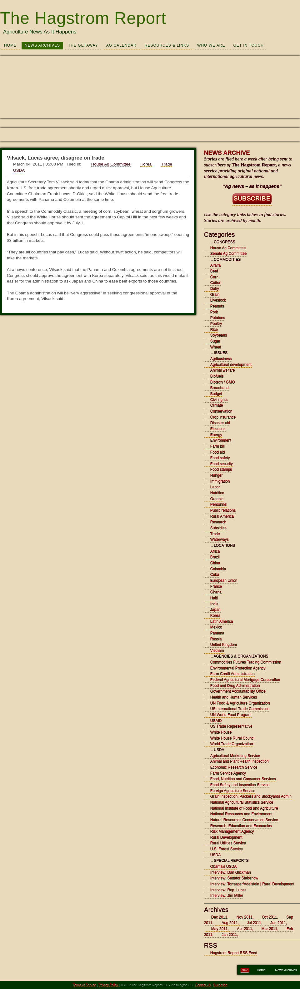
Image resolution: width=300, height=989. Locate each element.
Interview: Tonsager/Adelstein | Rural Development (252, 884)
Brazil (215, 557)
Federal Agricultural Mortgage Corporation (245, 679)
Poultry (216, 323)
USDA (19, 170)
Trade (166, 164)
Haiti (214, 598)
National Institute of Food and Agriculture (244, 808)
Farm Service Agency (228, 773)
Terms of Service (84, 984)
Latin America (221, 621)
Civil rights (219, 399)
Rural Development (226, 837)
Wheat (215, 347)
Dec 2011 (219, 917)
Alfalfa (215, 265)
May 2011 (219, 928)
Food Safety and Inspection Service (239, 785)
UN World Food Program (231, 714)
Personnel (218, 504)
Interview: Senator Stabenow (234, 878)
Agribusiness (221, 358)
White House (221, 732)
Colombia (218, 569)
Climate (216, 405)
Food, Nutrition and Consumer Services (243, 779)
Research (218, 522)
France (216, 586)
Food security (221, 463)
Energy (216, 434)
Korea (146, 164)
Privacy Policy (109, 984)
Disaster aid (220, 423)
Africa (215, 551)
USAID (216, 720)
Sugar (215, 341)
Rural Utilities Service (228, 843)
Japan (215, 609)
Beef (214, 271)
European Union (224, 580)
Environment (220, 440)
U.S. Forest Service (226, 849)
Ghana (216, 592)
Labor (215, 487)
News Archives (42, 45)
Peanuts (217, 306)
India (214, 604)
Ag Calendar (121, 45)
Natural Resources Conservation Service (244, 820)
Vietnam (217, 650)
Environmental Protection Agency (238, 668)
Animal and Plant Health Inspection (239, 761)
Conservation (221, 411)
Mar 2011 (270, 928)
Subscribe (220, 984)
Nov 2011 (244, 917)
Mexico (216, 627)
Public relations (223, 510)
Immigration (220, 481)
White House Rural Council (232, 738)
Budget (216, 393)
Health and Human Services (233, 697)
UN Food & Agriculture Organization (240, 703)
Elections (218, 428)
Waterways (219, 539)
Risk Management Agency (232, 831)
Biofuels (217, 376)
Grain (214, 294)
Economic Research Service (234, 767)
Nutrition (217, 493)
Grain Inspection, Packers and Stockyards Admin (251, 796)
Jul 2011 (254, 922)
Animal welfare (222, 370)
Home (10, 45)
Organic (216, 499)
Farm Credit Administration (232, 673)
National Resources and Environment (241, 814)
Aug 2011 (230, 922)
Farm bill (217, 446)
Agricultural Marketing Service (235, 755)
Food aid (217, 452)
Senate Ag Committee (228, 253)
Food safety (220, 458)
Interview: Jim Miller (226, 895)
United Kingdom (223, 644)
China (215, 563)
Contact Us (203, 984)
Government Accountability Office (238, 691)
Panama (217, 633)
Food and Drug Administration (235, 685)
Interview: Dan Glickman (230, 872)
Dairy (214, 288)
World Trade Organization (231, 744)
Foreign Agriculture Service (232, 790)
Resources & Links (167, 45)
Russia (216, 639)
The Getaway (83, 45)
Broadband (219, 387)
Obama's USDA (223, 866)
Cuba (214, 574)
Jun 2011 (278, 922)
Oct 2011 (269, 917)
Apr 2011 (244, 928)
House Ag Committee (111, 164)
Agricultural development (231, 364)
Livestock (218, 300)
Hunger (216, 475)
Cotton (215, 282)
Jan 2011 (229, 934)
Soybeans (218, 335)
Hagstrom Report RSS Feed (233, 953)
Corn (214, 277)
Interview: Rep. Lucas (228, 890)
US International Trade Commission (239, 708)
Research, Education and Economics (241, 825)
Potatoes (217, 317)
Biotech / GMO (222, 382)
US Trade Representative (231, 726)
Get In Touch (248, 45)
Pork (214, 312)
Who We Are (211, 45)
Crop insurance (223, 417)
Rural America (222, 516)
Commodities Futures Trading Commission (245, 662)
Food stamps (221, 469)
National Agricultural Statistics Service (241, 802)
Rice (214, 329)
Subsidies (218, 528)
